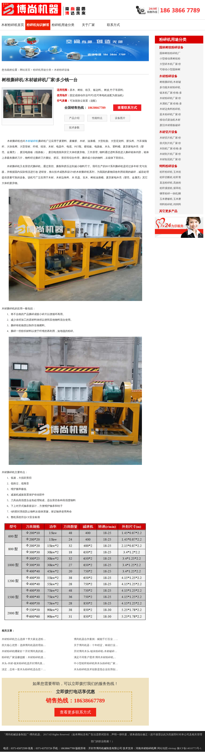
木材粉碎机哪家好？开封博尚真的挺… (24, 651)
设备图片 (120, 118)
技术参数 (74, 127)
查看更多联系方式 (75, 712)
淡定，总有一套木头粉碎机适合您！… (24, 669)
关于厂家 (88, 25)
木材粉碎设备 (62, 69)
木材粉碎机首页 (12, 25)
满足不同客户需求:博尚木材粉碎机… (95, 657)
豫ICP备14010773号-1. (189, 748)
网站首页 (25, 69)
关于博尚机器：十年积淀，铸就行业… (96, 645)
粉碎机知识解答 (38, 25)
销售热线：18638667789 (75, 700)
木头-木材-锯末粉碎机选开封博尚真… (23, 663)
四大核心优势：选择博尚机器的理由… (24, 645)
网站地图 (162, 748)
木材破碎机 (31, 140)
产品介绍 (74, 118)
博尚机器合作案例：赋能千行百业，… (96, 639)
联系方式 (113, 25)
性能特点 (97, 118)
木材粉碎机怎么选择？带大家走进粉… (24, 639)
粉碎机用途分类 (63, 25)
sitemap (172, 748)
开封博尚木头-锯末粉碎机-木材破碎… (95, 651)
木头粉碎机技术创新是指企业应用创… (96, 669)
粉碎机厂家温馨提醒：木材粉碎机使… (24, 657)
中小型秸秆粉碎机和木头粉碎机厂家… (96, 663)
